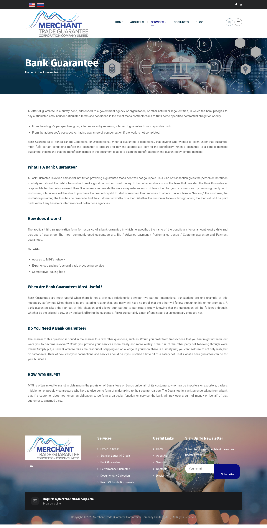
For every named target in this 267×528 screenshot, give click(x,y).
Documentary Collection (115, 479)
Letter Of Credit (109, 452)
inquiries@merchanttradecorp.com (68, 502)
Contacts (161, 472)
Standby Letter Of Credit (115, 459)
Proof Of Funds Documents (117, 485)
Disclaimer (162, 479)
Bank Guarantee (110, 466)
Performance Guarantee (115, 472)
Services (161, 466)
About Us (161, 459)
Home (29, 72)
